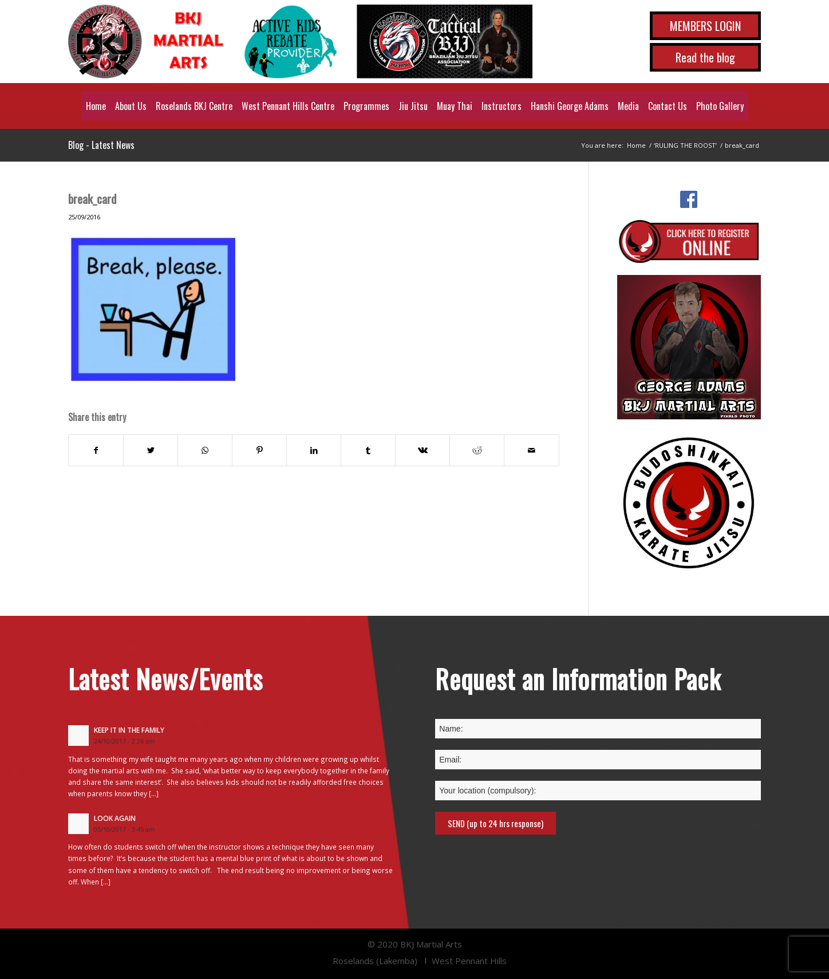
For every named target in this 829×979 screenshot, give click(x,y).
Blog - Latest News (101, 145)
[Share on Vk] (422, 450)
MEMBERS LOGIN (705, 25)
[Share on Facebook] (96, 450)
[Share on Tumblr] (368, 450)
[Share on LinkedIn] (314, 450)
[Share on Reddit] (477, 450)
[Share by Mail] (531, 450)
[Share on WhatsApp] (205, 450)
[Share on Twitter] (150, 450)
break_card (92, 198)
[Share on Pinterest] (259, 450)
